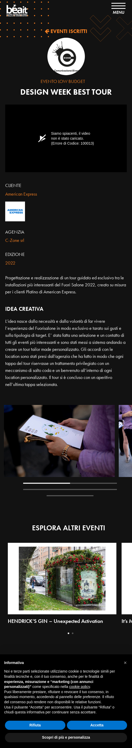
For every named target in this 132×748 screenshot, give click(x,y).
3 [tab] (46, 489)
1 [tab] (46, 483)
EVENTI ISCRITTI (66, 31)
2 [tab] (93, 483)
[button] (125, 663)
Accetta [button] (97, 725)
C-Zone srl (14, 240)
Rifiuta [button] (35, 725)
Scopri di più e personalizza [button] (66, 737)
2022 (10, 263)
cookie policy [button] (79, 687)
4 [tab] (93, 489)
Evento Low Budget (63, 81)
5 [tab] (70, 495)
